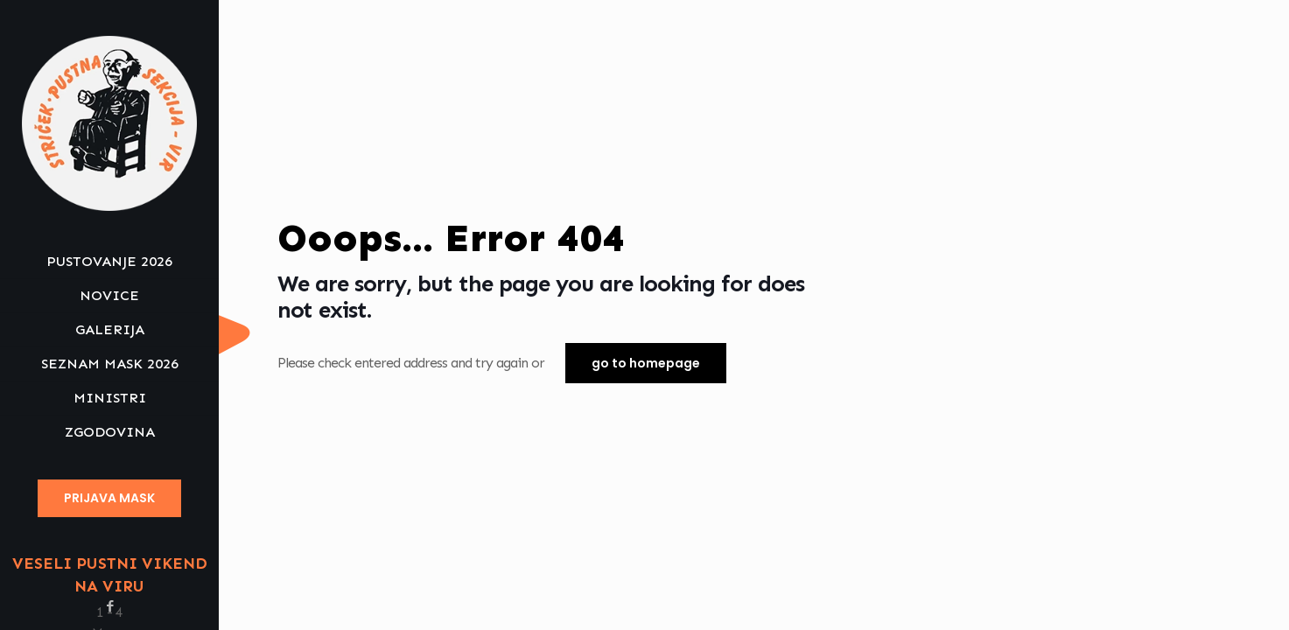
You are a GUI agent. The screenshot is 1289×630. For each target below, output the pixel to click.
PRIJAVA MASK (109, 498)
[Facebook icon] (109, 606)
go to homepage (646, 363)
